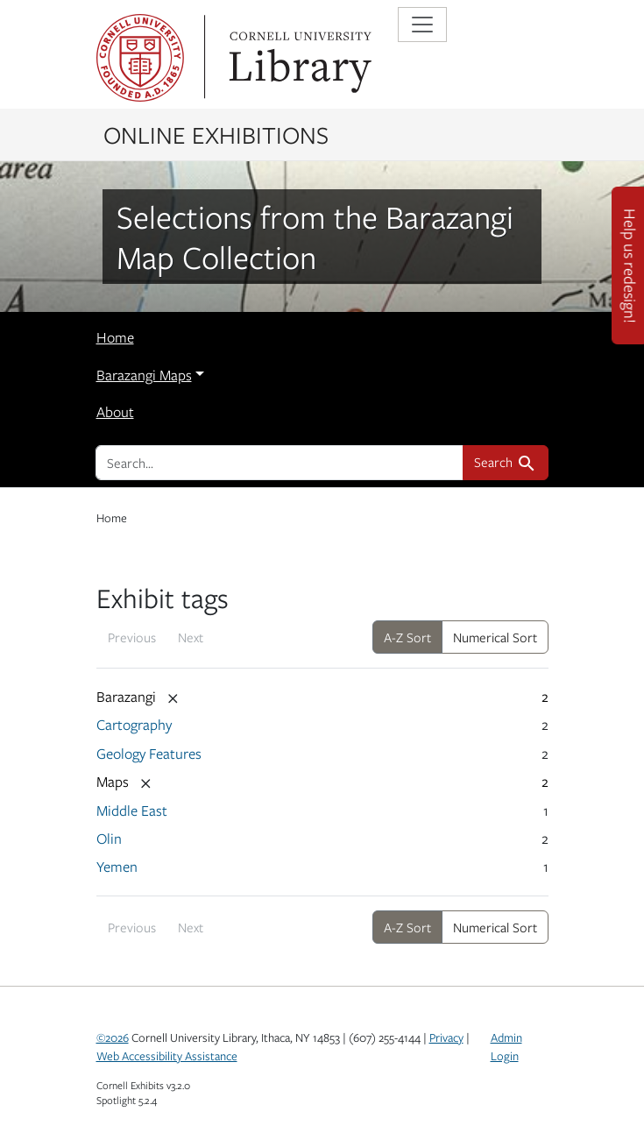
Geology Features (149, 753)
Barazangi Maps (144, 375)
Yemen (117, 866)
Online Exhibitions (216, 134)
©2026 (112, 1037)
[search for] (280, 462)
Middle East (131, 810)
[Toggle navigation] (422, 24)
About (115, 411)
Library (298, 58)
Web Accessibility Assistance (166, 1056)
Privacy (446, 1037)
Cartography (134, 724)
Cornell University (140, 58)
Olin (109, 838)
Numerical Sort (495, 637)
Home (115, 337)
